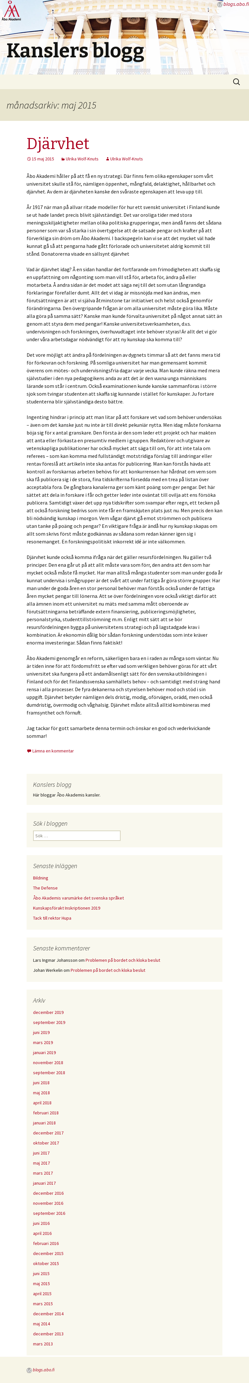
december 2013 (48, 1334)
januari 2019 (44, 1052)
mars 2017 (43, 1173)
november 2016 (48, 1203)
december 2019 (48, 1012)
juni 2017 (41, 1153)
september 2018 (49, 1072)
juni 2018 (41, 1083)
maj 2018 (41, 1093)
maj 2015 (41, 1283)
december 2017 (48, 1133)
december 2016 (48, 1193)
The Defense (45, 888)
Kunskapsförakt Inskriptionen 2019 (66, 908)
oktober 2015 (46, 1263)
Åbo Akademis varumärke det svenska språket (78, 898)
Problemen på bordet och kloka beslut (123, 960)
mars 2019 (43, 1042)
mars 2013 (43, 1344)
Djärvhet (58, 143)
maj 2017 (41, 1163)
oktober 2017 (46, 1143)
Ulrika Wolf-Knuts (82, 159)
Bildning (40, 878)
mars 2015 (43, 1304)
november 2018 (48, 1062)
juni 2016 (41, 1223)
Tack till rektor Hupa (52, 918)
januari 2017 (44, 1183)
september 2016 (49, 1213)
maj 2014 (41, 1324)
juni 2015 (41, 1273)
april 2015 (42, 1293)
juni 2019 (41, 1032)
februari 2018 (46, 1113)
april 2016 (42, 1233)
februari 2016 (46, 1243)
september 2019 (49, 1022)
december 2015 (48, 1253)
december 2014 (48, 1314)
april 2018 (42, 1103)
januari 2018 (44, 1123)
